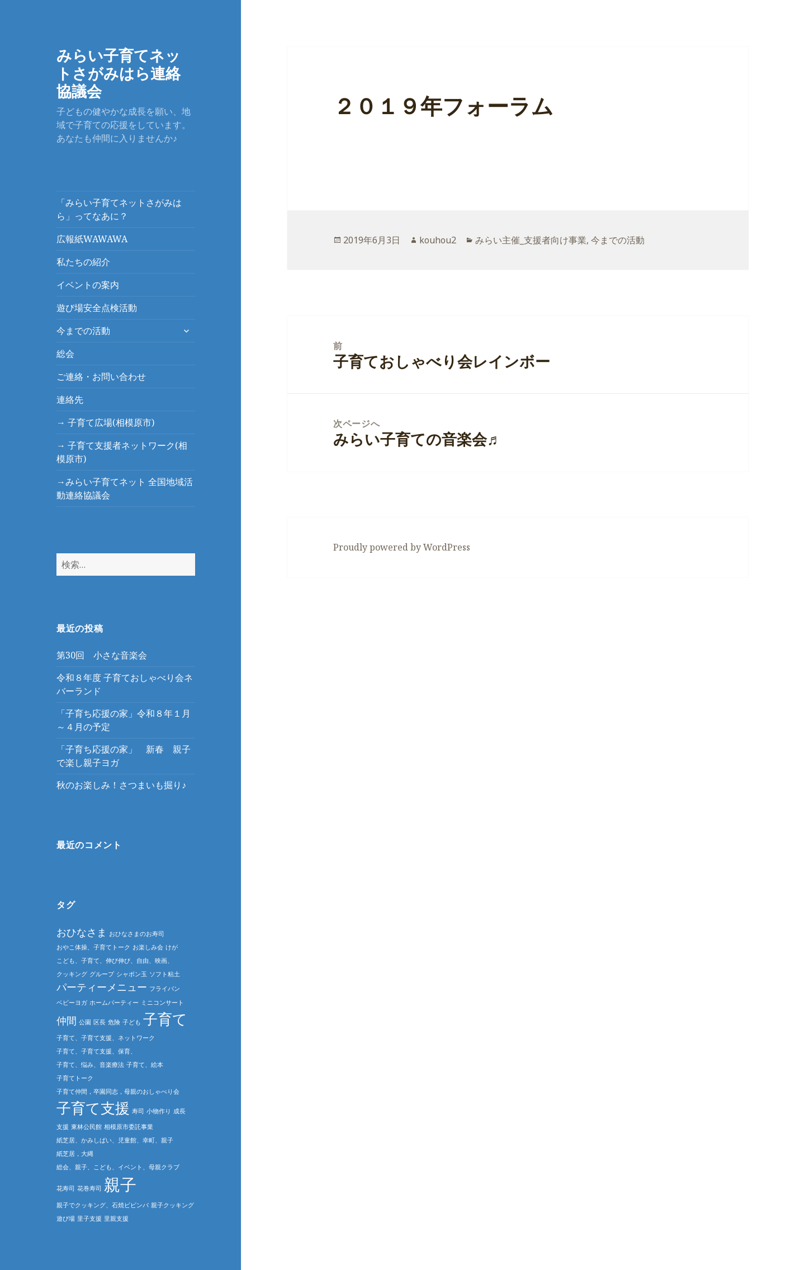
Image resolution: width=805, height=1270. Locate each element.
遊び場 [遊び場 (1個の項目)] (65, 1218)
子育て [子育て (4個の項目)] (165, 1019)
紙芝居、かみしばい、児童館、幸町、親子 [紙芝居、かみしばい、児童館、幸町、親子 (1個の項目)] (114, 1140)
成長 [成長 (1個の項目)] (179, 1111)
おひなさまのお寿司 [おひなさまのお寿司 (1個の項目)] (136, 934)
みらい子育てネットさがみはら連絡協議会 (118, 73)
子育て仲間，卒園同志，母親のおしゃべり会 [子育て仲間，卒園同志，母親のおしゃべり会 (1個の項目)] (117, 1091)
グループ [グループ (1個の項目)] (101, 974)
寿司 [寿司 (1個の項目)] (138, 1111)
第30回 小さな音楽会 (101, 655)
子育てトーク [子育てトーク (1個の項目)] (74, 1078)
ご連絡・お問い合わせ (101, 376)
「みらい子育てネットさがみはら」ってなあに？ (119, 209)
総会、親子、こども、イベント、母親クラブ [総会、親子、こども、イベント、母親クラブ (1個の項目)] (117, 1167)
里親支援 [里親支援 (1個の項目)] (116, 1218)
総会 (65, 353)
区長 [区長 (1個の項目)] (99, 1022)
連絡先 (69, 399)
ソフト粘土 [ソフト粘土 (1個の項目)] (164, 974)
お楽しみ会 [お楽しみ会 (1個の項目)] (147, 947)
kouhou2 (437, 240)
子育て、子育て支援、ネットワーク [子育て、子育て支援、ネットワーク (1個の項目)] (105, 1038)
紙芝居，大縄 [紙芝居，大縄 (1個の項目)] (74, 1154)
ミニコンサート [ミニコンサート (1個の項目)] (162, 1002)
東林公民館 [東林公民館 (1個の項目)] (86, 1127)
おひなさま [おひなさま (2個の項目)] (81, 932)
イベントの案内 (87, 285)
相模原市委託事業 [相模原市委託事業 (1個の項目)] (128, 1127)
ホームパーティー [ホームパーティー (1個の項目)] (114, 1002)
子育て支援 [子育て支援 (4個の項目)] (93, 1108)
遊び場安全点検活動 (96, 308)
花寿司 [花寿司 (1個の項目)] (65, 1188)
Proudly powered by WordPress (401, 547)
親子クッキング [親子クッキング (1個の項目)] (172, 1205)
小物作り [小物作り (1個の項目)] (158, 1111)
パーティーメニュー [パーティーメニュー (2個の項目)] (101, 987)
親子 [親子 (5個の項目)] (120, 1184)
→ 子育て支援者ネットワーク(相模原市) (121, 452)
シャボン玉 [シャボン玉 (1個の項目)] (131, 974)
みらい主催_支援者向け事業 (530, 240)
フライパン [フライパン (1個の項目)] (164, 989)
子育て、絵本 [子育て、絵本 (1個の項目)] (144, 1065)
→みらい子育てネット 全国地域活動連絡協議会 (124, 488)
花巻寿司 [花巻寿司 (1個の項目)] (89, 1188)
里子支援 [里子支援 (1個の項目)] (89, 1218)
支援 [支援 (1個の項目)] (62, 1127)
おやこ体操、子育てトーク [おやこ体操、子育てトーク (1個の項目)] (93, 947)
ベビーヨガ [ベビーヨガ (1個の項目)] (71, 1002)
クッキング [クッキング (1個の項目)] (71, 974)
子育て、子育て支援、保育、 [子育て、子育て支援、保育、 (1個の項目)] (96, 1051)
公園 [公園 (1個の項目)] (85, 1022)
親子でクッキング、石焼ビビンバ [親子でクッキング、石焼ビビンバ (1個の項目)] (102, 1205)
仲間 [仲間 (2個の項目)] (66, 1020)
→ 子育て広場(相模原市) (105, 422)
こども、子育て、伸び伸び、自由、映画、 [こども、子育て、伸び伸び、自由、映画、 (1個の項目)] (114, 961)
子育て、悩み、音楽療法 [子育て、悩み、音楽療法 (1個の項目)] (90, 1065)
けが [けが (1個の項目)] (171, 947)
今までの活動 (83, 330)
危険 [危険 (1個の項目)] (114, 1022)
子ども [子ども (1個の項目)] (131, 1022)
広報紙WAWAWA (91, 239)
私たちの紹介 (83, 262)
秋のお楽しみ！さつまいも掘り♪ (121, 785)
